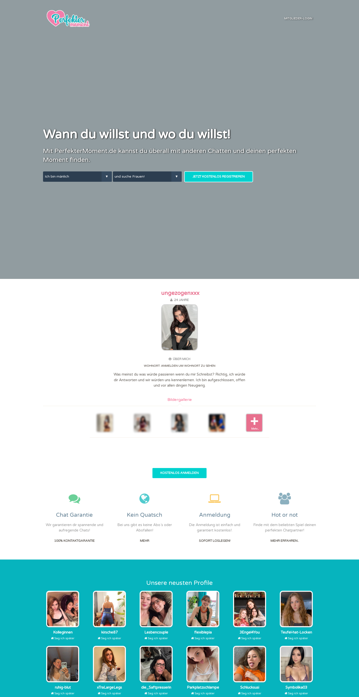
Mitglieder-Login (298, 18)
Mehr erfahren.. (284, 541)
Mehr (144, 541)
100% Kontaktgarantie (74, 541)
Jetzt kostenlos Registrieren (219, 177)
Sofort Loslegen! (214, 541)
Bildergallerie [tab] (179, 399)
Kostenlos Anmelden (179, 473)
